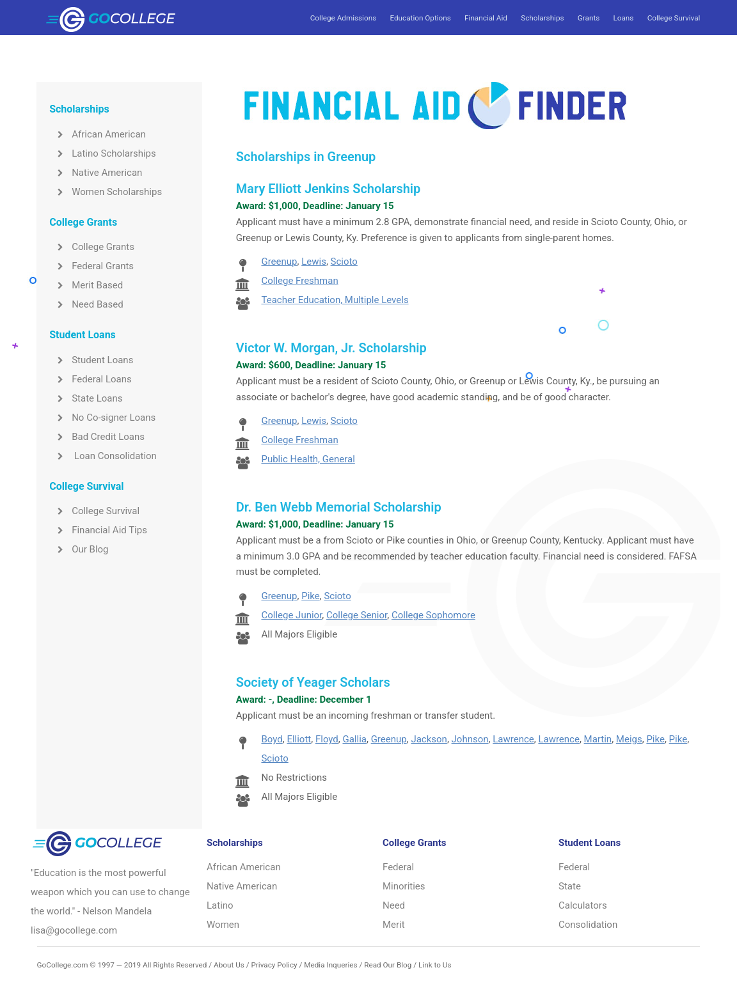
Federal (398, 867)
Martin (598, 739)
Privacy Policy (274, 964)
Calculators (583, 905)
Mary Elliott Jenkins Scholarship (328, 188)
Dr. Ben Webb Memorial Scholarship (338, 507)
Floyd (326, 739)
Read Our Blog (387, 964)
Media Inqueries (330, 964)
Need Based (86, 304)
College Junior (291, 615)
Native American (95, 172)
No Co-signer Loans (102, 417)
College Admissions (343, 17)
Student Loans (91, 360)
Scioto (344, 261)
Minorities (404, 886)
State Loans (85, 398)
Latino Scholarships (102, 153)
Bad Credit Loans (97, 436)
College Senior (356, 615)
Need (394, 905)
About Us (229, 964)
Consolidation (588, 924)
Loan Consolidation (103, 456)
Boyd (271, 739)
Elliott (299, 739)
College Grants (91, 247)
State (570, 886)
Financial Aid (485, 17)
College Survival (674, 17)
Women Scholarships (105, 192)
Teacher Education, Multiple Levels (334, 300)
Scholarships (542, 17)
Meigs (629, 739)
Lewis (313, 261)
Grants (588, 17)
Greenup (279, 261)
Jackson (429, 739)
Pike (310, 596)
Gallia (354, 739)
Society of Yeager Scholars (313, 682)
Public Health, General (307, 459)
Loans (624, 17)
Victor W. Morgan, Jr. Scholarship (331, 348)
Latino (220, 905)
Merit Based (86, 285)
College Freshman (299, 280)
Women (223, 924)
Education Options (420, 17)
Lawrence (513, 739)
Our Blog (78, 549)
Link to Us (434, 964)
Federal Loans (90, 379)
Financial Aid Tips (98, 530)
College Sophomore (433, 615)
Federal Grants (91, 266)
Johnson (470, 739)
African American (97, 134)
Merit (394, 924)
